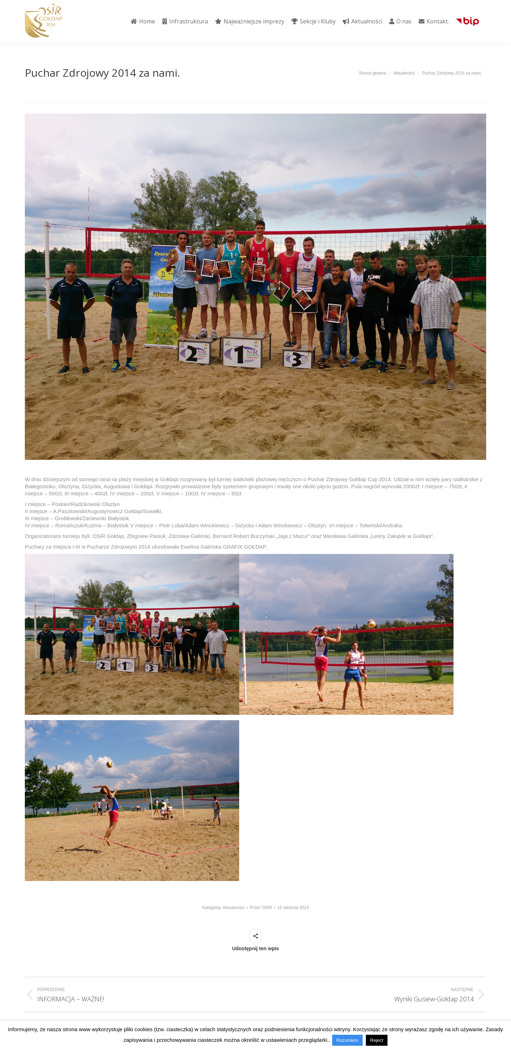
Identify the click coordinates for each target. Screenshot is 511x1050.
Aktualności (233, 907)
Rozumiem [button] (347, 1040)
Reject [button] (376, 1040)
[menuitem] (143, 21)
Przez (261, 907)
